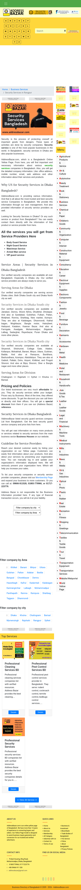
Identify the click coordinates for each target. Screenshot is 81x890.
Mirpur (33, 567)
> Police (63, 841)
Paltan (21, 572)
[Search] (49, 30)
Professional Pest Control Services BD (39, 667)
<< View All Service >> (27, 800)
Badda (40, 572)
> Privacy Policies (66, 849)
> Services (46, 831)
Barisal (47, 615)
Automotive (64, 178)
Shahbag (46, 593)
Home (5, 89)
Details (13, 712)
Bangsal (10, 577)
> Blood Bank (65, 831)
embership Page (44, 477)
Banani (23, 567)
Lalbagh (27, 588)
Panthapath (12, 593)
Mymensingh (13, 620)
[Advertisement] (40, 65)
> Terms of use (48, 844)
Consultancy (65, 264)
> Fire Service (65, 839)
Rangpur (37, 620)
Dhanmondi (22, 598)
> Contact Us (47, 841)
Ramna (24, 593)
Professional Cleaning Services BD (12, 667)
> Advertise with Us (49, 839)
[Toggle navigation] (6, 3)
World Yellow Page (62, 586)
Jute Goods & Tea (62, 393)
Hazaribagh (12, 583)
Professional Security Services (12, 743)
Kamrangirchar (13, 588)
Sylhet (47, 620)
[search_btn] (65, 30)
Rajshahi (26, 620)
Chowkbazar (23, 577)
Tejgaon (10, 598)
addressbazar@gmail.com (18, 870)
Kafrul (23, 583)
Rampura (35, 593)
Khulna (23, 615)
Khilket (14, 567)
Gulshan (10, 572)
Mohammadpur (42, 588)
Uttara (42, 567)
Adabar (30, 572)
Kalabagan (47, 583)
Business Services (19, 89)
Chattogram (35, 615)
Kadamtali (34, 583)
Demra (36, 577)
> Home (45, 826)
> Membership (48, 834)
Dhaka (14, 615)
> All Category (47, 836)
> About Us (46, 828)
